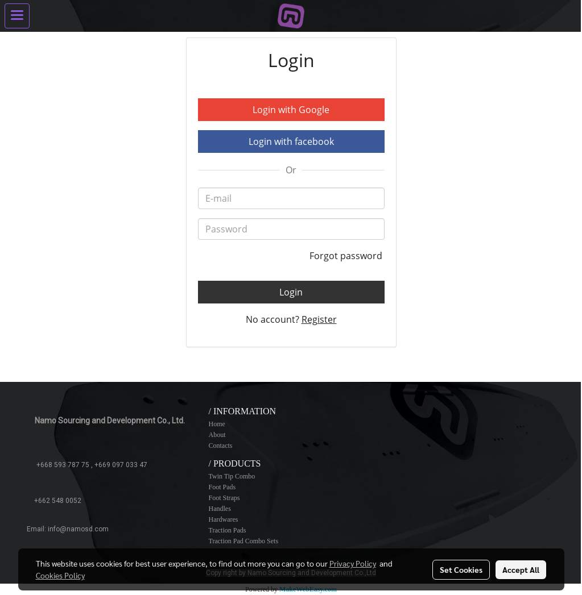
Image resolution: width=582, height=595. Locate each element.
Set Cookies (461, 569)
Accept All (520, 569)
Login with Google (291, 109)
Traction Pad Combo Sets (243, 541)
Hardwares (223, 519)
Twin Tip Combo (231, 476)
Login (291, 292)
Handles (219, 509)
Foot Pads (222, 487)
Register (319, 319)
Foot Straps (224, 498)
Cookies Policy (60, 575)
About (216, 435)
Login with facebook (291, 141)
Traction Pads (227, 530)
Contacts (220, 446)
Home (216, 424)
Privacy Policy (352, 563)
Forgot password (347, 255)
